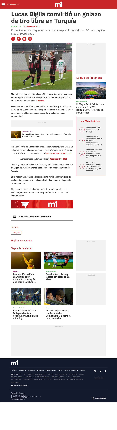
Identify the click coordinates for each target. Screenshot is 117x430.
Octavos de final (51, 269)
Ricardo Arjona (17, 375)
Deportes (16, 26)
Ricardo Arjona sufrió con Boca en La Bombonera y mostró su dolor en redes (58, 312)
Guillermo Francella (41, 375)
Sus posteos (50, 306)
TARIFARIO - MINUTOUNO (18, 393)
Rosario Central (40, 372)
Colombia (28, 375)
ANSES (81, 372)
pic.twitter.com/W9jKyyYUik (59, 151)
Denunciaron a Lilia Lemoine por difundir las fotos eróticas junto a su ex (94, 153)
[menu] (4, 4)
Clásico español (81, 101)
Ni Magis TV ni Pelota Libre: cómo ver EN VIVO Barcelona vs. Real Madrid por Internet (90, 108)
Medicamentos (59, 378)
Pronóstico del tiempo (75, 378)
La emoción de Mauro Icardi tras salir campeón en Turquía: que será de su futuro (46, 135)
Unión (30, 372)
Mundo (82, 368)
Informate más (27, 132)
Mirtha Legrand (61, 372)
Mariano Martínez (57, 375)
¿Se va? (15, 269)
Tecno (60, 368)
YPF (24, 372)
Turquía (40, 100)
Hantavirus (15, 380)
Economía (31, 368)
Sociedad (22, 368)
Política (14, 368)
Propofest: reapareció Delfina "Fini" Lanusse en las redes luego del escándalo (93, 166)
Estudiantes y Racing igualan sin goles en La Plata (58, 275)
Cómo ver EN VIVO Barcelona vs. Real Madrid (93, 130)
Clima (68, 375)
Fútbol (50, 372)
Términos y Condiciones (19, 383)
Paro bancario (39, 378)
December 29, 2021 (58, 157)
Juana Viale (73, 372)
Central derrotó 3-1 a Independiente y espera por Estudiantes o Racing (25, 312)
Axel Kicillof (27, 378)
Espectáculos (51, 368)
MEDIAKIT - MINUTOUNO (18, 392)
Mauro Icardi (16, 378)
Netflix (49, 378)
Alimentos (76, 375)
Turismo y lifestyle (71, 368)
